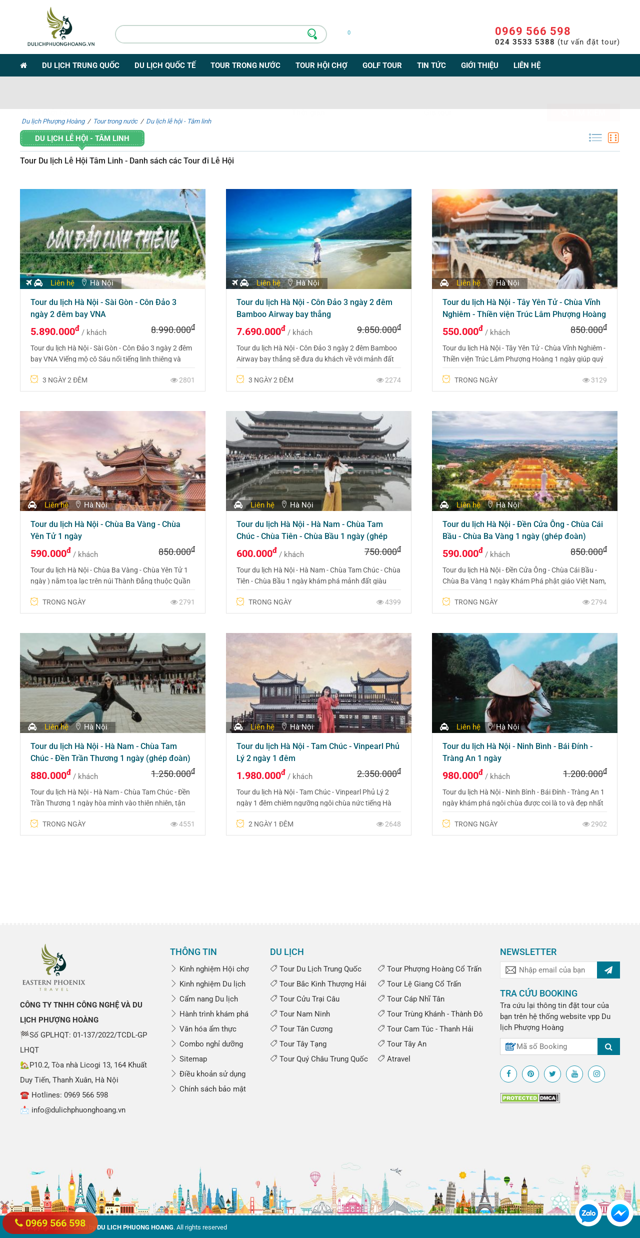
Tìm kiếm (584, 93)
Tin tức (431, 65)
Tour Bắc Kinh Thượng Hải (318, 984)
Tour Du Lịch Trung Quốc (316, 969)
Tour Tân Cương (301, 1029)
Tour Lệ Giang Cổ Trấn (419, 984)
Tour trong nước (245, 65)
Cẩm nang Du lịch (204, 999)
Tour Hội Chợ (322, 65)
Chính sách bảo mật (208, 1089)
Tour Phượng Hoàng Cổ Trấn (430, 969)
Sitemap (188, 1059)
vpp (594, 1016)
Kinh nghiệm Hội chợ (209, 969)
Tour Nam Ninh (300, 1014)
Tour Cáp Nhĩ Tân (411, 999)
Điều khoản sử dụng (208, 1074)
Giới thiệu (479, 65)
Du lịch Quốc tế (165, 65)
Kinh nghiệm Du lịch (208, 984)
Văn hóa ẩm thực (203, 1029)
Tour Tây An (402, 1044)
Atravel (394, 1059)
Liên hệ (527, 65)
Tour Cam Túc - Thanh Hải (426, 1029)
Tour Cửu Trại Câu (305, 999)
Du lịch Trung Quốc (81, 65)
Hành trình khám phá (209, 1014)
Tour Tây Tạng (298, 1044)
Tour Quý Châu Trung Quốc (319, 1059)
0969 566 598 (533, 31)
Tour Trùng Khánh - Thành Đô (430, 1014)
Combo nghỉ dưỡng (206, 1044)
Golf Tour (382, 65)
